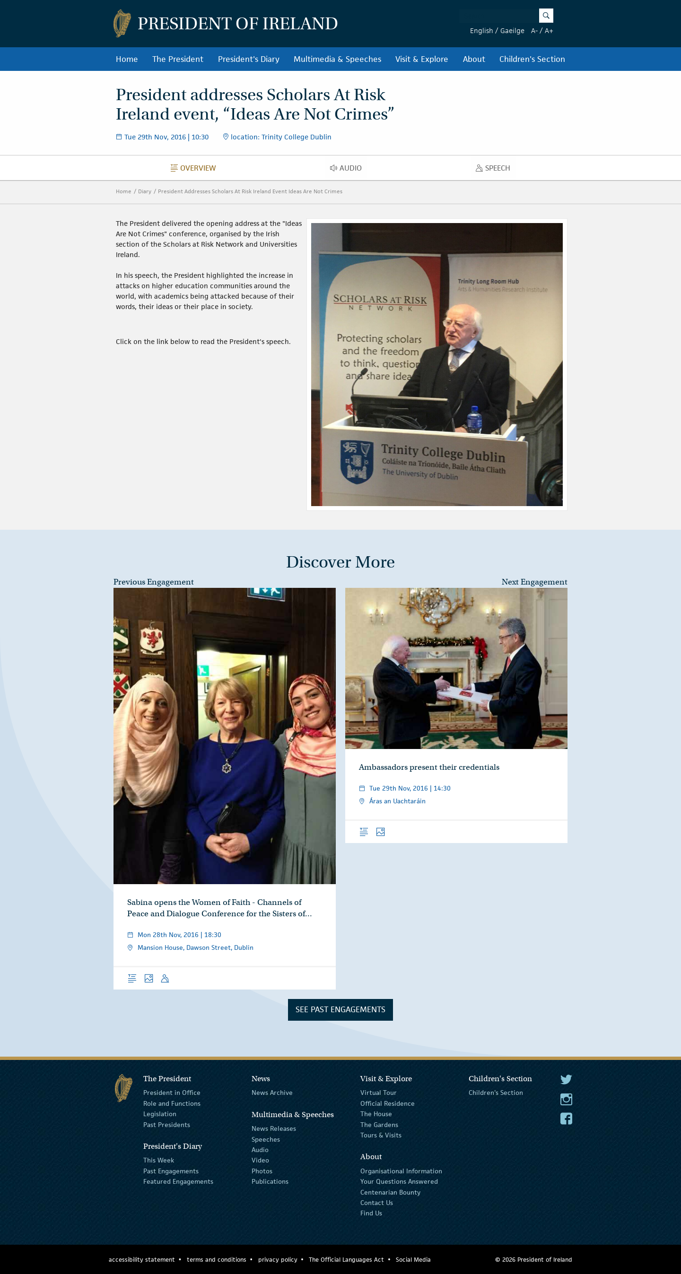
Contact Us (376, 1202)
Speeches (266, 1139)
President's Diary (248, 59)
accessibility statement (142, 1260)
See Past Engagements (340, 1009)
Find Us (371, 1213)
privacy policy (277, 1260)
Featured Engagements (178, 1181)
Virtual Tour (378, 1092)
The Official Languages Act (346, 1260)
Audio (348, 170)
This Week (158, 1160)
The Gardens (379, 1124)
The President (177, 59)
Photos (262, 1171)
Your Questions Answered (399, 1181)
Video (260, 1160)
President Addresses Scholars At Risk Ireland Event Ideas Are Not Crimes (250, 191)
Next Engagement (535, 582)
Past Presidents (166, 1124)
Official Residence (387, 1103)
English (481, 30)
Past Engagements (171, 1171)
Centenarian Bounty (390, 1192)
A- (534, 30)
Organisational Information (401, 1171)
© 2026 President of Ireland (533, 1260)
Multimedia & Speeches (337, 59)
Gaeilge (512, 30)
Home (127, 59)
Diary (144, 191)
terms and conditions (216, 1260)
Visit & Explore (421, 59)
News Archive (272, 1092)
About (474, 59)
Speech (495, 170)
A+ (549, 30)
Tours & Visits (381, 1135)
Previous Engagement (154, 582)
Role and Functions (172, 1103)
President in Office (172, 1092)
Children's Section (532, 59)
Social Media (413, 1260)
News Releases (274, 1128)
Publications (270, 1181)
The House (376, 1114)
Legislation (159, 1114)
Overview (196, 170)
